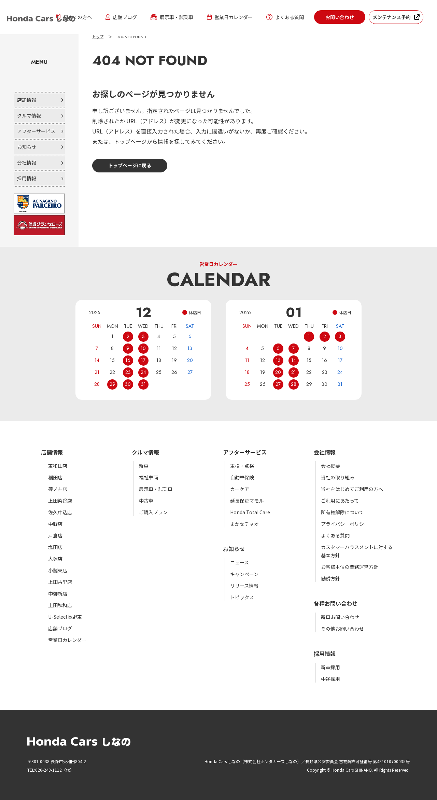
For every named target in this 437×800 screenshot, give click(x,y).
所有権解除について (342, 512)
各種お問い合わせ (335, 603)
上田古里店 (60, 581)
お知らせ (26, 146)
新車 (144, 465)
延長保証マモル (247, 500)
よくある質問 (285, 17)
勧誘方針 (330, 578)
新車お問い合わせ (340, 617)
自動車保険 (242, 477)
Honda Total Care (250, 512)
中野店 (55, 523)
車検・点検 (242, 465)
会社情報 (26, 162)
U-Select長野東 (65, 616)
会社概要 (330, 465)
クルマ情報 (29, 115)
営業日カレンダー (230, 17)
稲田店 (55, 477)
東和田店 (57, 465)
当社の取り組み (337, 477)
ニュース (239, 562)
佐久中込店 (60, 512)
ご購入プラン (153, 512)
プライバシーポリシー (345, 523)
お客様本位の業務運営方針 (349, 566)
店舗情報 (26, 99)
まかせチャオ (244, 523)
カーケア (239, 489)
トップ (97, 37)
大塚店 (55, 558)
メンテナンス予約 (391, 17)
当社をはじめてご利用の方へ (352, 489)
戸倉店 (55, 535)
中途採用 (330, 678)
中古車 (146, 500)
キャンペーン (244, 574)
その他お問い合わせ (342, 628)
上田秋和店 (60, 605)
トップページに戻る (129, 165)
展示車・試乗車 (172, 17)
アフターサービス (36, 131)
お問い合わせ (339, 17)
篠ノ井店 (57, 489)
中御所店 (57, 593)
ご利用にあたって (340, 500)
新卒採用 (330, 667)
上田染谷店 (60, 500)
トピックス (242, 597)
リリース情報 (244, 585)
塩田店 (55, 547)
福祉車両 (148, 477)
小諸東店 (57, 570)
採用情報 (26, 178)
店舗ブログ (121, 17)
